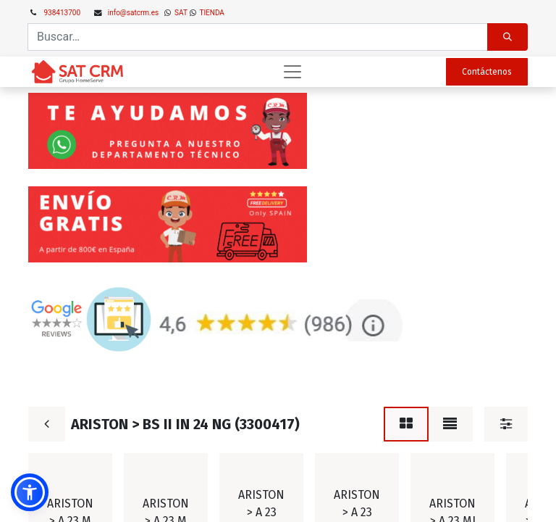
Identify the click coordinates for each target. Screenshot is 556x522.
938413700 (62, 13)
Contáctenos (487, 72)
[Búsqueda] (507, 37)
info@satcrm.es (133, 13)
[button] (29, 492)
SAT (180, 13)
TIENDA (211, 13)
